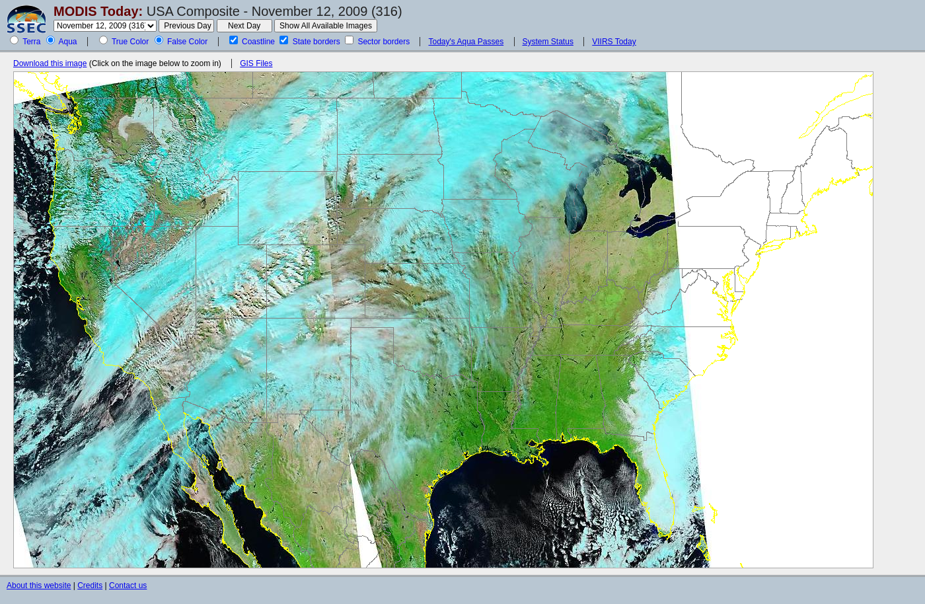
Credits (89, 585)
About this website (39, 585)
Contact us (128, 585)
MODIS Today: (98, 11)
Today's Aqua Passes (465, 41)
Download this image (50, 63)
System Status (548, 41)
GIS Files (256, 63)
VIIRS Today (614, 41)
